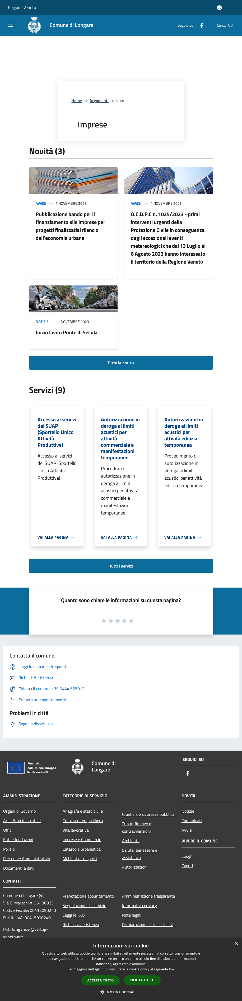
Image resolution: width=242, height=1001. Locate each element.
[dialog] (121, 969)
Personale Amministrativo (26, 858)
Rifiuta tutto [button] (142, 980)
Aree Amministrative (22, 820)
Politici (9, 849)
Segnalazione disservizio (84, 905)
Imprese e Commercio (82, 839)
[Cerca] (231, 25)
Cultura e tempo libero (83, 820)
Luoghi (188, 856)
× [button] (236, 944)
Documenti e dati (18, 868)
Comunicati (192, 820)
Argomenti (99, 100)
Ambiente (130, 840)
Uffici (7, 830)
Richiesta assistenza (81, 924)
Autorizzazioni (135, 867)
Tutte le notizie (121, 363)
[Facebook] (199, 25)
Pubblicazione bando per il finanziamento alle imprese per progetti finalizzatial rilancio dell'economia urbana (70, 226)
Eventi (187, 865)
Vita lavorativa (76, 830)
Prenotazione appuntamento (88, 896)
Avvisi (41, 203)
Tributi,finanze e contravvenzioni (136, 827)
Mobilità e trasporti (80, 858)
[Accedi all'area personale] (219, 8)
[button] (121, 992)
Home (76, 100)
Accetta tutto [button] (100, 980)
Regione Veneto (22, 7)
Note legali (131, 915)
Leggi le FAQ (74, 915)
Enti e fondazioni (18, 839)
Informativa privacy (139, 905)
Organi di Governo (19, 811)
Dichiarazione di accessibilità (147, 924)
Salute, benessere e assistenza (139, 854)
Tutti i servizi (121, 566)
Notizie (42, 321)
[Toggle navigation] (10, 25)
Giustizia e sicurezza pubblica (148, 814)
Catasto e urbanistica (82, 849)
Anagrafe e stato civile (83, 811)
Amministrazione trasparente (148, 896)
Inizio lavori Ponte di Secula (66, 332)
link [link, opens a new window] (172, 969)
